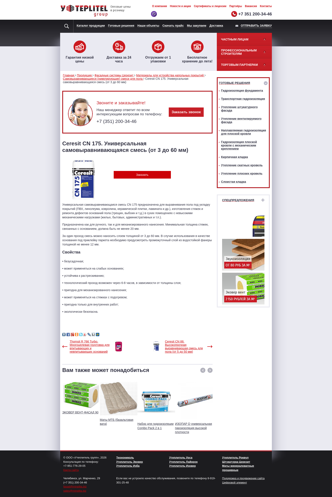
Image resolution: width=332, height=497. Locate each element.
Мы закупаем (196, 25)
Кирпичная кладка (234, 157)
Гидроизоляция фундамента (242, 90)
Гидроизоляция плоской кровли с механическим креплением (239, 145)
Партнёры (235, 6)
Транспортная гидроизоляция (243, 99)
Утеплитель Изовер (182, 465)
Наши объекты (148, 25)
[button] (202, 370)
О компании (159, 6)
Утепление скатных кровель (242, 165)
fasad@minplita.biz (75, 486)
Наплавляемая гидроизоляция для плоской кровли (243, 132)
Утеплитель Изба (128, 465)
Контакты (266, 6)
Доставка (216, 25)
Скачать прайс (173, 25)
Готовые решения (121, 25)
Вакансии (251, 6)
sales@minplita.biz (74, 490)
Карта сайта (71, 470)
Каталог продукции (91, 25)
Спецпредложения (238, 200)
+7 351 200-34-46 (255, 14)
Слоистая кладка (233, 181)
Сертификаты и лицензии (210, 6)
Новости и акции (180, 6)
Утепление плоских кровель (241, 173)
